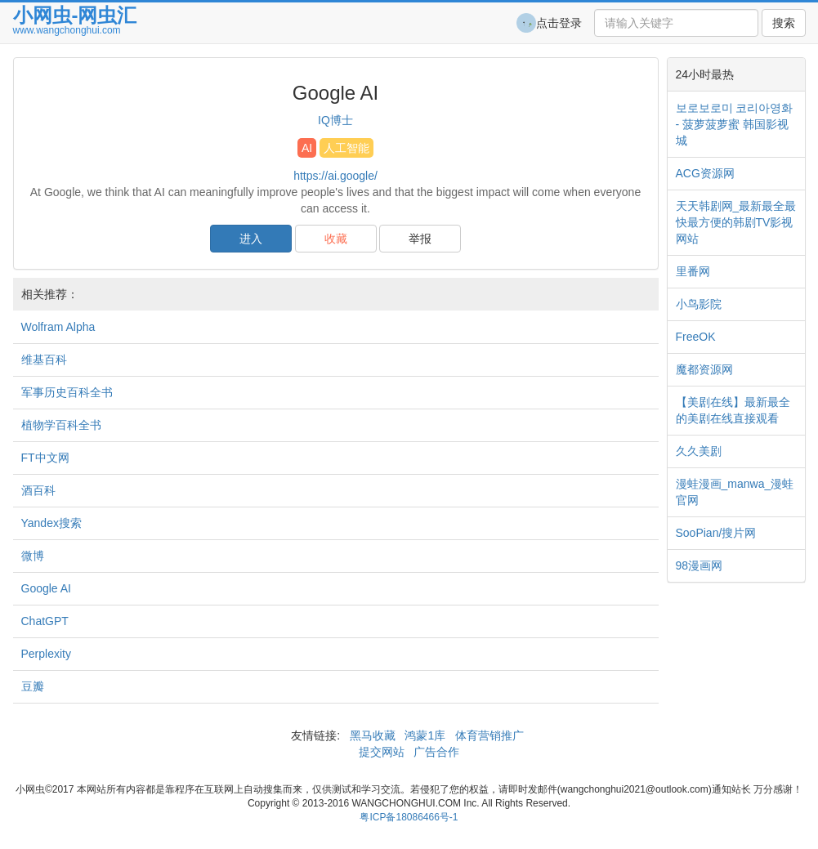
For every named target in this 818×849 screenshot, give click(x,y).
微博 (32, 555)
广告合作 (434, 751)
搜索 (783, 22)
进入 (250, 238)
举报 (420, 238)
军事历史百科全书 (67, 392)
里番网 (693, 271)
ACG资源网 (705, 173)
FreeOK (696, 336)
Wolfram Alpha (58, 326)
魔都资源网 (704, 369)
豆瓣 (32, 686)
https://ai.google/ (335, 175)
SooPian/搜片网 (716, 532)
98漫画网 (699, 565)
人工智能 (346, 147)
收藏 (335, 238)
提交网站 (383, 751)
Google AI (46, 588)
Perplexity (46, 653)
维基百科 (44, 359)
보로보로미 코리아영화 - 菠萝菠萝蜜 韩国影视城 (734, 124)
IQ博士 (335, 120)
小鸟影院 (699, 304)
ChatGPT (45, 621)
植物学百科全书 (61, 424)
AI (307, 147)
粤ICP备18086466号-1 (409, 817)
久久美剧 (699, 451)
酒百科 (38, 490)
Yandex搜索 (51, 523)
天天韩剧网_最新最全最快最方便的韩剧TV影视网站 (736, 222)
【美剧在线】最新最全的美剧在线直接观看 (733, 410)
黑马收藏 (372, 735)
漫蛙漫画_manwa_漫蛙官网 (735, 492)
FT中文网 (45, 457)
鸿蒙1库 (425, 735)
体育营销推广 (489, 735)
